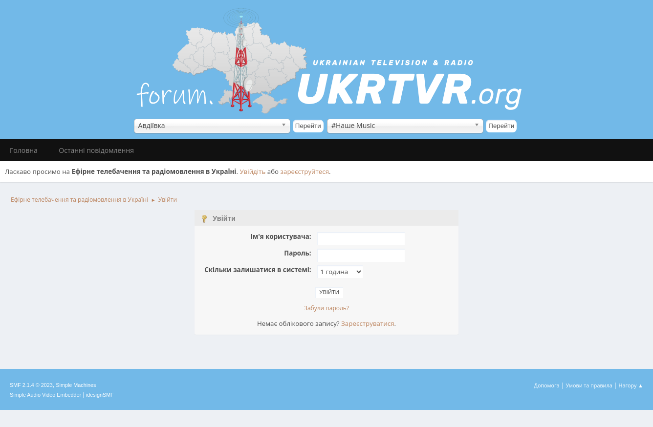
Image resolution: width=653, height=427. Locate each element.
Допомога (547, 385)
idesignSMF (100, 395)
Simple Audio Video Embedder (45, 395)
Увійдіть (252, 171)
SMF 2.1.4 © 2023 (31, 385)
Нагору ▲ (630, 385)
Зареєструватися (367, 323)
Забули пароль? (326, 308)
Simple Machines (76, 385)
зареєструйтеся (305, 171)
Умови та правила (589, 385)
